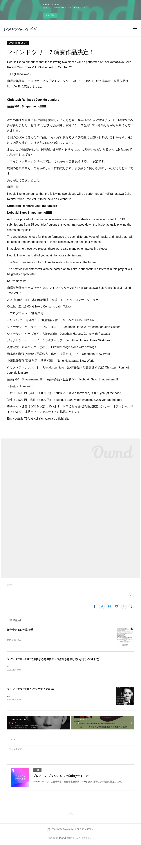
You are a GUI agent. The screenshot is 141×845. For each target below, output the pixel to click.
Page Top (70, 815)
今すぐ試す (50, 15)
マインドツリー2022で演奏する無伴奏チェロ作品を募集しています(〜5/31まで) (53, 659)
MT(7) (9, 585)
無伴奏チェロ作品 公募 (20, 629)
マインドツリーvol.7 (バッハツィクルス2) (31, 689)
